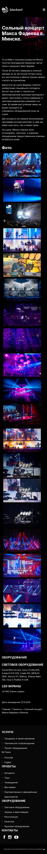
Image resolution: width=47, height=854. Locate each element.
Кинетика (9, 821)
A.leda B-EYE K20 (10, 673)
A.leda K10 (25, 673)
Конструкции (11, 817)
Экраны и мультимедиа (16, 812)
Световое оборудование (16, 807)
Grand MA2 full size (11, 670)
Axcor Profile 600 (30, 670)
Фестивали (9, 787)
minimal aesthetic (35, 849)
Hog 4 (10, 679)
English (7, 762)
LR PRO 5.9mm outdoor (13, 691)
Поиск (6, 752)
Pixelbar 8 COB (21, 679)
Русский (8, 757)
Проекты (17, 709)
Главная (6, 709)
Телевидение (11, 782)
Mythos (23, 676)
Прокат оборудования (15, 748)
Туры (7, 778)
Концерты (9, 773)
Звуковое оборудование (16, 826)
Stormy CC (13, 676)
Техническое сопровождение (19, 743)
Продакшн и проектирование (19, 738)
